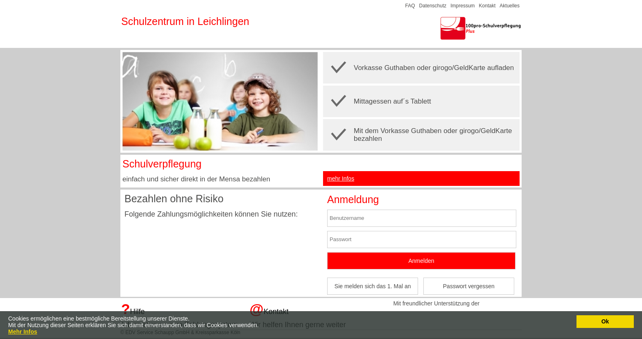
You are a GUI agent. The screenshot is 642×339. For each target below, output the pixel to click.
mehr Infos (340, 178)
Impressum (462, 6)
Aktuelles (510, 6)
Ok (605, 321)
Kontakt (487, 6)
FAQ (410, 6)
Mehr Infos (22, 331)
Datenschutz (433, 6)
